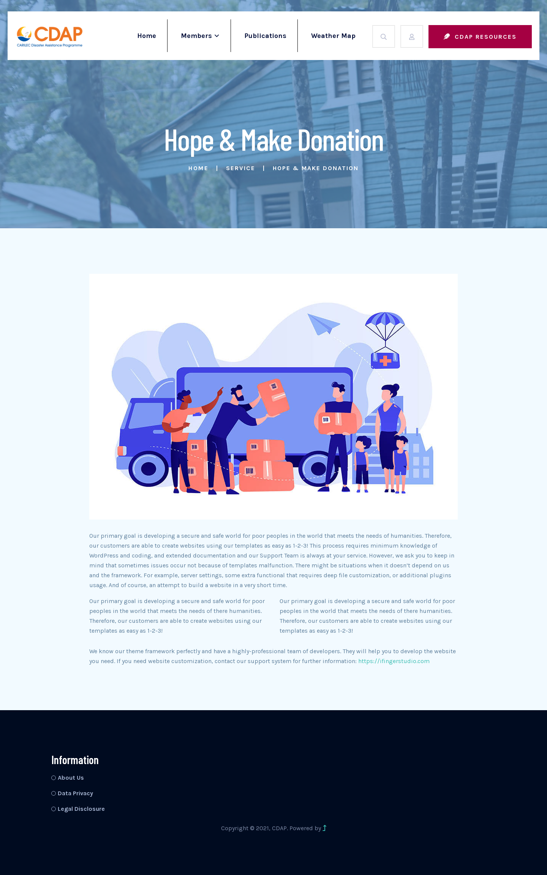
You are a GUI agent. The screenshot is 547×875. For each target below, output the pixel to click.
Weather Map (333, 36)
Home (146, 36)
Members (196, 36)
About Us (71, 777)
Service (240, 168)
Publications (265, 36)
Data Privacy (75, 793)
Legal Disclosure (81, 808)
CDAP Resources (480, 36)
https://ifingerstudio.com (394, 661)
